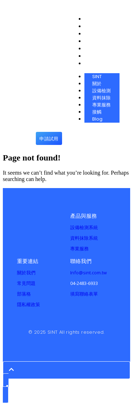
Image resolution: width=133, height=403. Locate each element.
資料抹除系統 (84, 238)
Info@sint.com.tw (88, 272)
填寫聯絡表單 (84, 294)
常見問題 (26, 283)
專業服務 (79, 248)
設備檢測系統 (84, 227)
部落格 (24, 294)
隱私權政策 (28, 304)
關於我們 (26, 272)
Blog (97, 119)
